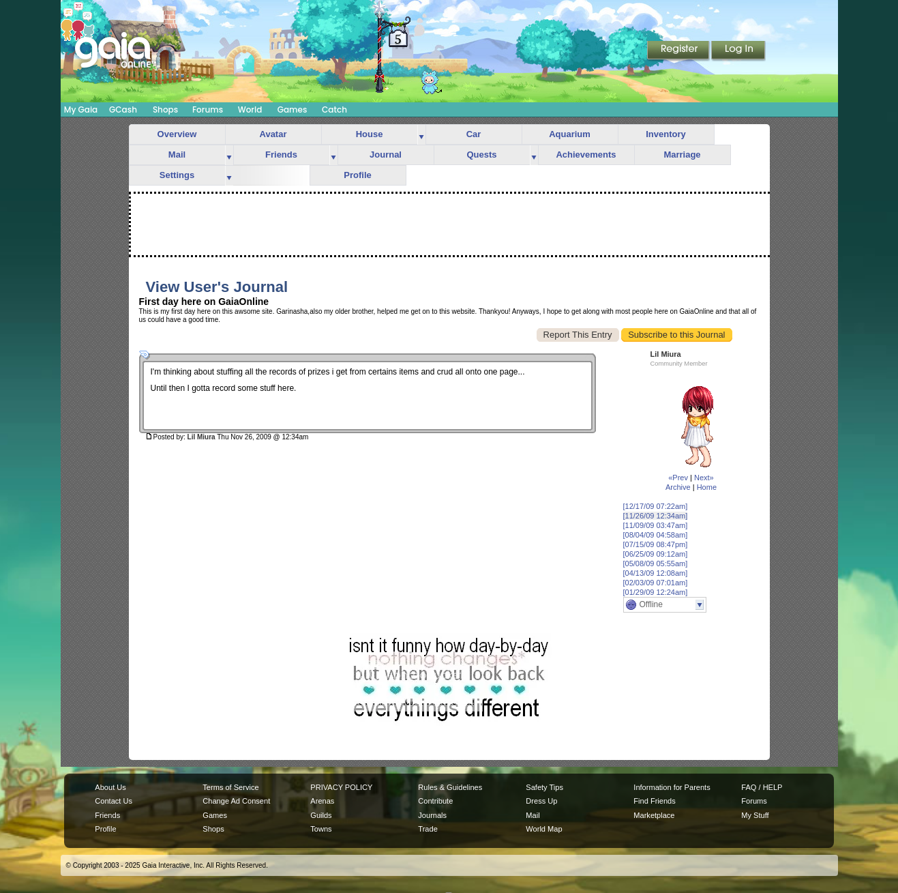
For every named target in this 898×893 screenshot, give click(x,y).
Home (707, 487)
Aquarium (569, 134)
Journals (432, 815)
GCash (123, 109)
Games (293, 109)
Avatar (273, 134)
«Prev (678, 477)
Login (738, 51)
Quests (481, 154)
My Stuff (754, 815)
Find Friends (654, 801)
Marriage (681, 154)
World (250, 109)
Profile (357, 175)
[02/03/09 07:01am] (655, 583)
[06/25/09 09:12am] (655, 554)
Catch (334, 109)
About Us (110, 787)
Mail (176, 154)
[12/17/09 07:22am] (655, 506)
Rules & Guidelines (450, 787)
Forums (207, 109)
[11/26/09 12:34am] (655, 516)
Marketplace (653, 815)
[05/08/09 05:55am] (655, 563)
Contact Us (113, 801)
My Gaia (81, 109)
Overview (177, 134)
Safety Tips (544, 787)
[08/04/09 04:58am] (655, 535)
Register (679, 51)
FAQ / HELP (761, 787)
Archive (678, 487)
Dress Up (541, 801)
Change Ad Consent (236, 801)
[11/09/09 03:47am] (655, 525)
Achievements (586, 154)
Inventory (666, 134)
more (421, 135)
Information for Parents (671, 787)
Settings (177, 175)
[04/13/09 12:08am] (655, 573)
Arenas (322, 801)
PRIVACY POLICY (341, 787)
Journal (386, 154)
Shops (165, 109)
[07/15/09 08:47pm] (655, 544)
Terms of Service (230, 787)
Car (473, 134)
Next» (704, 477)
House (369, 134)
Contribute (435, 801)
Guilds (320, 815)
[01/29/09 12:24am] (655, 592)
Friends (281, 154)
